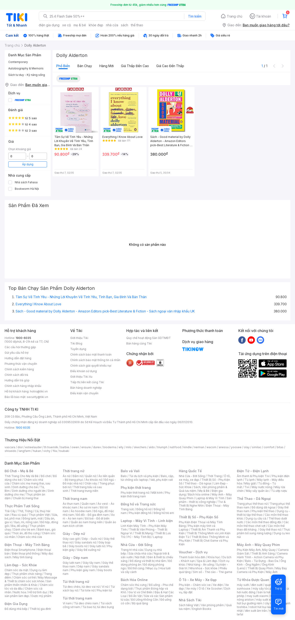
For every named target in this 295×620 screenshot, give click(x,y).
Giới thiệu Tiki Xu (81, 376)
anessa (224, 447)
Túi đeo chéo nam (86, 603)
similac (256, 447)
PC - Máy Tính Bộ (139, 537)
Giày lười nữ (97, 546)
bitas (280, 447)
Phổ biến (63, 66)
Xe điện (218, 585)
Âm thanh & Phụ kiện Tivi (253, 476)
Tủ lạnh (250, 479)
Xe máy (191, 588)
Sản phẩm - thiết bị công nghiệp (205, 500)
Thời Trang (214, 476)
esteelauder (33, 447)
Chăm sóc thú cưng (134, 585)
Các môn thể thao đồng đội (263, 522)
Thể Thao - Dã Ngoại (254, 499)
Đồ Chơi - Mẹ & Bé (19, 471)
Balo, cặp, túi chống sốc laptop (147, 477)
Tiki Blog (76, 343)
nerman (199, 447)
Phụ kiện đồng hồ (140, 513)
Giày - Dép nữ (74, 534)
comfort (269, 447)
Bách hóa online (198, 494)
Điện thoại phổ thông (26, 553)
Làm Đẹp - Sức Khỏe (21, 565)
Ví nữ (105, 586)
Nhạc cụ (151, 568)
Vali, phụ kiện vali (161, 479)
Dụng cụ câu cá (256, 518)
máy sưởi (243, 585)
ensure (86, 447)
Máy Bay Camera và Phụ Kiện (262, 570)
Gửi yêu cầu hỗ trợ (16, 352)
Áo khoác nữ (94, 479)
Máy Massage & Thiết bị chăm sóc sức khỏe (31, 579)
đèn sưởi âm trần (256, 610)
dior (20, 447)
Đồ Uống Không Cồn (144, 599)
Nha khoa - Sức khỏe (203, 568)
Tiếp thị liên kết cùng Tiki (87, 382)
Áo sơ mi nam (89, 507)
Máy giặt (250, 483)
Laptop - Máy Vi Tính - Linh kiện (147, 521)
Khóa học (214, 557)
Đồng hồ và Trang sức (138, 504)
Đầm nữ (78, 476)
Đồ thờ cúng (136, 568)
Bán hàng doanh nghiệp (86, 387)
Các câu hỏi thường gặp (20, 347)
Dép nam (83, 566)
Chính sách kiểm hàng (19, 369)
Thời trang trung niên (84, 490)
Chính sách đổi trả (16, 375)
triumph (162, 447)
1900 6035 (23, 427)
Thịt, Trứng (25, 511)
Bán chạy (84, 66)
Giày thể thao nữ (270, 529)
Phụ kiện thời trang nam (145, 494)
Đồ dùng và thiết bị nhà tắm (148, 561)
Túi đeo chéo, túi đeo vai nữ (81, 586)
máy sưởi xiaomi (267, 599)
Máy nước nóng (262, 487)
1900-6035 (23, 338)
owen (75, 447)
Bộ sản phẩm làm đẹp (29, 594)
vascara (10, 447)
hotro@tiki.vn (39, 391)
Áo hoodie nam (81, 511)
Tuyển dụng (78, 349)
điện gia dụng (49, 25)
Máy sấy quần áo (257, 490)
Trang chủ (234, 16)
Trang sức (127, 509)
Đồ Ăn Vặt (135, 596)
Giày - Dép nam (75, 558)
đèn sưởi (257, 585)
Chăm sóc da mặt (16, 570)
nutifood (175, 447)
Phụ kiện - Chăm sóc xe (195, 585)
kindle (187, 447)
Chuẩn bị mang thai (25, 498)
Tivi (246, 487)
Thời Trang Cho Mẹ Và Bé (21, 476)
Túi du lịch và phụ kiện (144, 476)
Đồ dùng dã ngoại (263, 507)
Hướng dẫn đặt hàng (18, 358)
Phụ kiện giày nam (83, 570)
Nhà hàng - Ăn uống (201, 564)
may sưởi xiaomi (257, 596)
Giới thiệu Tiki (79, 338)
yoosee (236, 447)
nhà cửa (112, 25)
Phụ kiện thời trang (136, 487)
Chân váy (91, 483)
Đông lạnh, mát (33, 518)
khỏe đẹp (96, 25)
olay (247, 447)
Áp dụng (27, 164)
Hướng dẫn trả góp (17, 380)
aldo (152, 447)
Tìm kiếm (194, 16)
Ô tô (201, 588)
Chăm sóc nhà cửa (29, 537)
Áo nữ (66, 476)
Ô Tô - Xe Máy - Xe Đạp (198, 580)
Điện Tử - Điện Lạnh (253, 471)
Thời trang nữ (73, 471)
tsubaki (64, 451)
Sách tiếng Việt (189, 605)
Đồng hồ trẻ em (164, 513)
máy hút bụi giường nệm (261, 601)
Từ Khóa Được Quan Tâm (257, 580)
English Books (201, 609)
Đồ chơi (46, 476)
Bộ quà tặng (140, 603)
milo (129, 447)
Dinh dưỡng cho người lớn (29, 490)
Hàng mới (106, 66)
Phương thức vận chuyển (21, 363)
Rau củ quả (19, 514)
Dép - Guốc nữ (91, 538)
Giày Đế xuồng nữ (88, 550)
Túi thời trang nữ (76, 582)
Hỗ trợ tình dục (37, 592)
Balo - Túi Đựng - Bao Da (261, 561)
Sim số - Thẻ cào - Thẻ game (212, 572)
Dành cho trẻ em (24, 529)
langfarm (25, 451)
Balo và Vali (130, 471)
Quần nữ (90, 476)
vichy (46, 451)
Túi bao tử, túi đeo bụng (98, 607)
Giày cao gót (71, 538)
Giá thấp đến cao (135, 66)
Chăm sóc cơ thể (24, 577)
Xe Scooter (214, 588)
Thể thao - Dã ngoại (198, 483)
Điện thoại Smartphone (20, 550)
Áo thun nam (71, 503)
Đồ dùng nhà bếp (16, 609)
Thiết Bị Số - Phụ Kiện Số (198, 517)
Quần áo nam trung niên (87, 522)
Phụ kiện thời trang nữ (135, 492)
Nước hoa (19, 592)
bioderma (109, 447)
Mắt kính (157, 492)
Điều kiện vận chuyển (84, 393)
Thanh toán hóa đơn (192, 557)
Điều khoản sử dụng (83, 371)
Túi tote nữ (87, 590)
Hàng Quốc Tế (190, 471)
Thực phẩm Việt (39, 514)
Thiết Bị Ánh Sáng (263, 553)
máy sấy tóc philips (266, 588)
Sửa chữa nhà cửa (140, 553)
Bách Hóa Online (134, 580)
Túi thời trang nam (77, 598)
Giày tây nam (91, 562)
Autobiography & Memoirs (26, 68)
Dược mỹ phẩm (41, 596)
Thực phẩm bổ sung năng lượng (263, 531)
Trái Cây (10, 511)
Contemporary (18, 62)
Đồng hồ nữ (143, 509)
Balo (124, 476)
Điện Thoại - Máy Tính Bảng (27, 545)
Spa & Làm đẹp (207, 561)
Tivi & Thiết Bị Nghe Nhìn (202, 503)
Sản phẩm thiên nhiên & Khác (28, 583)
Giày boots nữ (78, 546)
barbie (64, 447)
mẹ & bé (80, 25)
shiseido (10, 451)
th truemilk (51, 447)
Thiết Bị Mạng (143, 533)
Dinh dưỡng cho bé (25, 487)
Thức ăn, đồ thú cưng (26, 533)
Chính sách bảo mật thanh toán (91, 354)
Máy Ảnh (271, 572)
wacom (211, 447)
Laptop (158, 537)
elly (121, 447)
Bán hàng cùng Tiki (139, 343)
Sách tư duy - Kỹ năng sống (26, 75)
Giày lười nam (71, 562)
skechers (140, 447)
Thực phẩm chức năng (27, 574)
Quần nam (88, 503)
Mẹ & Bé (203, 490)
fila (55, 451)
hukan (37, 451)
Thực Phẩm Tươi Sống (22, 506)
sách (124, 25)
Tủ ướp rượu (279, 490)
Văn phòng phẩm (212, 605)
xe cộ (66, 25)
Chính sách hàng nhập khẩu (23, 386)
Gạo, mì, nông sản (26, 522)
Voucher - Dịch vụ (193, 552)
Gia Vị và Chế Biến (140, 592)
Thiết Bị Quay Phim (260, 568)
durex (97, 447)
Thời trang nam (75, 499)
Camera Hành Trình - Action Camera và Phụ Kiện (262, 557)
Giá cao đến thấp (170, 66)
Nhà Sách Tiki (190, 600)
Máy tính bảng (22, 557)
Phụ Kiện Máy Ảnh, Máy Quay (256, 550)
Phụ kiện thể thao (263, 511)
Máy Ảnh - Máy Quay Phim (258, 545)
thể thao (137, 25)
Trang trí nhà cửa (132, 550)
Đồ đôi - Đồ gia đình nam (92, 514)
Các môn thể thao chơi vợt (263, 524)
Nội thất (140, 557)
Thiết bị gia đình (40, 609)
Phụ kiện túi (104, 590)
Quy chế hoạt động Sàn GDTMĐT (148, 338)
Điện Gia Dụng (16, 604)
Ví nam (67, 603)
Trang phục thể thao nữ (252, 503)
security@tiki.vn (37, 397)
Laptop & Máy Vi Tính (210, 498)
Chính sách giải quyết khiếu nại (90, 365)
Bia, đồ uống (19, 526)
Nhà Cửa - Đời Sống (136, 545)
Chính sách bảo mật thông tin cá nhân (95, 360)
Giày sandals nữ (85, 542)
